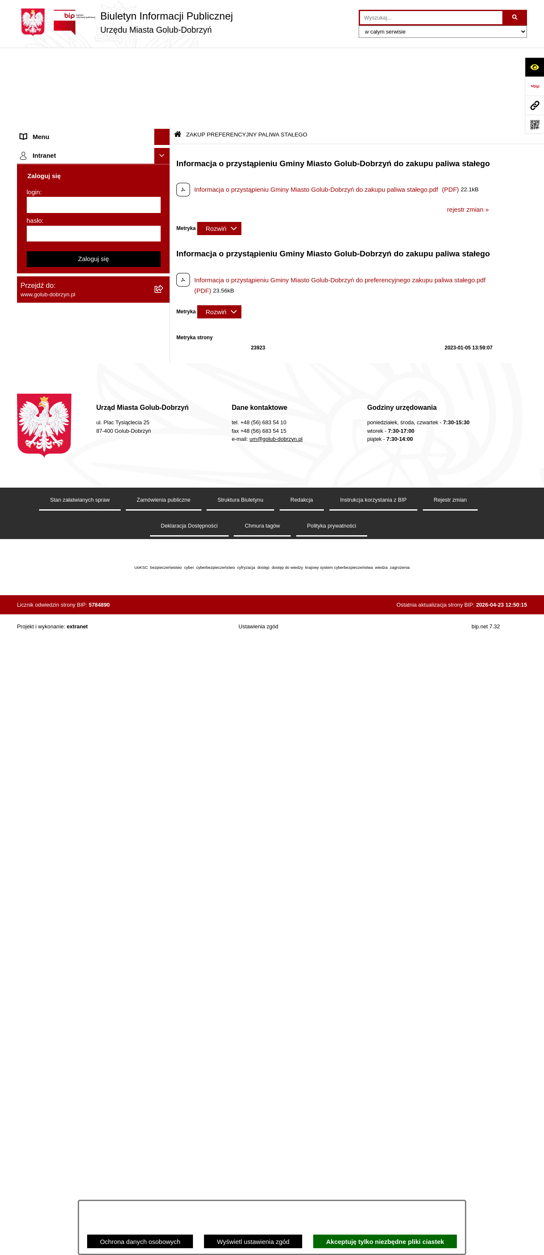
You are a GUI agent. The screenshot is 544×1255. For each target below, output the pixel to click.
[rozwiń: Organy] (164, 90)
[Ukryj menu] (162, 59)
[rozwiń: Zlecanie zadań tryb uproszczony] (164, 106)
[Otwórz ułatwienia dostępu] (534, 67)
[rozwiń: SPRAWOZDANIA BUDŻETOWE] (164, 249)
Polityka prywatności (332, 1142)
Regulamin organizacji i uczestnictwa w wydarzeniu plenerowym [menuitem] (75, 318)
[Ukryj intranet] (162, 833)
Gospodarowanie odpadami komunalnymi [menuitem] (79, 402)
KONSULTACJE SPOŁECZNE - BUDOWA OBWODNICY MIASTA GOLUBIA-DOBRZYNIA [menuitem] (80, 638)
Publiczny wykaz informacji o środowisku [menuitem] (77, 281)
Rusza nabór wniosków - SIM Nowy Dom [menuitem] (78, 386)
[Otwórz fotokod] (534, 124)
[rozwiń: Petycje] (164, 170)
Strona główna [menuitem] (40, 74)
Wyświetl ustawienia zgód (253, 1241)
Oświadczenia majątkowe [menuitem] (56, 498)
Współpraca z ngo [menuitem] (45, 233)
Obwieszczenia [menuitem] (41, 370)
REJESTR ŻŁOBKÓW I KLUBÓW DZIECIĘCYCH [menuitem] (68, 809)
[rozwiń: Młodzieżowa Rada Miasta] (164, 138)
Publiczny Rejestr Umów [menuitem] (55, 450)
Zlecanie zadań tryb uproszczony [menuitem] (66, 106)
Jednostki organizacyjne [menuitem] (54, 121)
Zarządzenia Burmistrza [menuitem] (54, 217)
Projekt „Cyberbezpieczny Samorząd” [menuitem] (73, 772)
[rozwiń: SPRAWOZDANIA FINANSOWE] (164, 266)
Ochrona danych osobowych (140, 1241)
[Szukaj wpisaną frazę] (515, 18)
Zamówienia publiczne (163, 1116)
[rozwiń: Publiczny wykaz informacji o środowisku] (164, 281)
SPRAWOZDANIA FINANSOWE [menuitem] (66, 265)
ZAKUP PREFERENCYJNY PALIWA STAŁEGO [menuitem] (72, 684)
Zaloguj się (93, 936)
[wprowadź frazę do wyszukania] (431, 18)
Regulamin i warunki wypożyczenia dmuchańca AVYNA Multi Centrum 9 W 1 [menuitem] (87, 592)
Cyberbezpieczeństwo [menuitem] (51, 663)
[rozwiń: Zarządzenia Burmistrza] (164, 218)
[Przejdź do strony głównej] (125, 22)
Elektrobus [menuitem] (35, 612)
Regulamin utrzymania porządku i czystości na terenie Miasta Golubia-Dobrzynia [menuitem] (85, 519)
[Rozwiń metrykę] (219, 150)
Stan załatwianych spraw (80, 1116)
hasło (34, 897)
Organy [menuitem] (30, 90)
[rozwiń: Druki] (164, 339)
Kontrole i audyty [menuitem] (44, 354)
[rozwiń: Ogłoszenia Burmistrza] (164, 154)
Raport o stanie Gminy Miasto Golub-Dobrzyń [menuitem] (84, 539)
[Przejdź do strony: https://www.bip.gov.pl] (534, 86)
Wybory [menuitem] (31, 297)
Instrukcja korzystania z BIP (373, 1116)
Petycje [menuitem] (30, 169)
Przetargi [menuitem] (33, 201)
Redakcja (301, 1116)
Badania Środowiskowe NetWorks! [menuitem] (69, 756)
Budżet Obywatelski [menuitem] (48, 466)
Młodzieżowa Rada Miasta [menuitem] (57, 138)
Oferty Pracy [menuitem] (38, 418)
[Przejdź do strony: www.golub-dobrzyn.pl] (534, 105)
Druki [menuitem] (27, 338)
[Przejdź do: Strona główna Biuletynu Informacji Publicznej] (177, 56)
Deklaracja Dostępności (189, 1142)
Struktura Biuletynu (241, 1116)
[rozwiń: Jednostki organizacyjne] (164, 122)
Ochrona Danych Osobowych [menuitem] (61, 185)
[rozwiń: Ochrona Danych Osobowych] (164, 186)
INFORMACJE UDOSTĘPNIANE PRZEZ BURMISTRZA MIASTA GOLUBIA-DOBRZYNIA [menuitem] (78, 715)
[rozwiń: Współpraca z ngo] (164, 234)
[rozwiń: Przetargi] (164, 202)
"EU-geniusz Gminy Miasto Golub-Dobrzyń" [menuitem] (81, 788)
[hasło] (94, 911)
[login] (94, 882)
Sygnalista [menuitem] (35, 571)
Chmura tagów (262, 1142)
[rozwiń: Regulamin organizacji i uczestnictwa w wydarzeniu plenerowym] (164, 313)
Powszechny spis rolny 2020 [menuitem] (60, 434)
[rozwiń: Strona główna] (164, 74)
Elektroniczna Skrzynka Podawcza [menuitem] (69, 555)
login (33, 869)
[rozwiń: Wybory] (164, 297)
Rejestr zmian (450, 1116)
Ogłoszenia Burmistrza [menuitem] (52, 153)
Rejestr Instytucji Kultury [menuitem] (54, 482)
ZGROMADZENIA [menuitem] (46, 740)
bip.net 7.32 (486, 1243)
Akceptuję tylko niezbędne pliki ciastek (385, 1241)
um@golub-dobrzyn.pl (276, 1055)
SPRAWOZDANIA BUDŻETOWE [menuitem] (67, 249)
